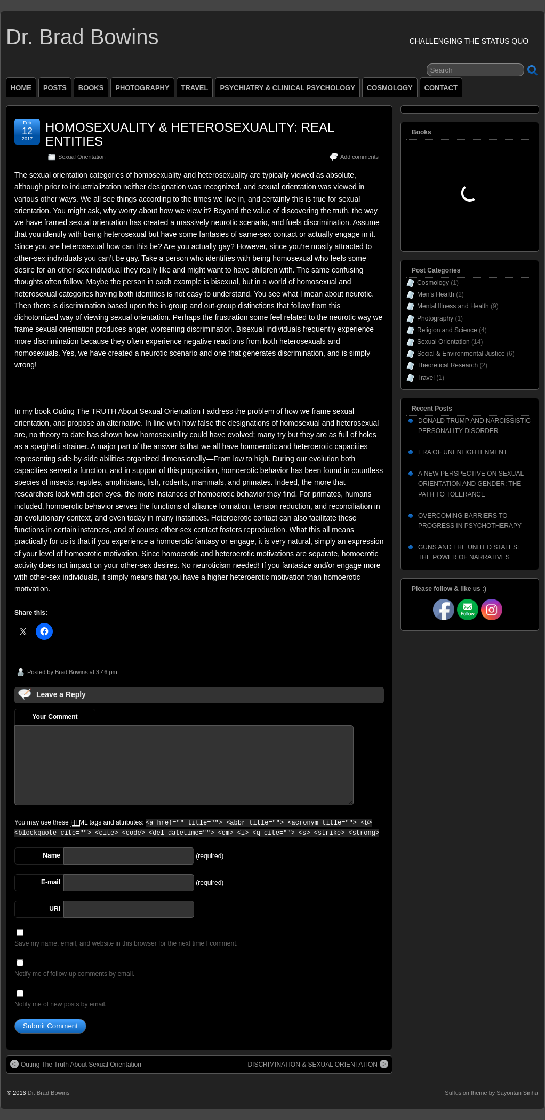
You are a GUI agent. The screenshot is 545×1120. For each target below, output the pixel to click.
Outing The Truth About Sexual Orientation (75, 1064)
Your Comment (54, 717)
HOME (21, 88)
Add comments (359, 157)
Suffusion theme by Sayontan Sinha (491, 1093)
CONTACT (441, 88)
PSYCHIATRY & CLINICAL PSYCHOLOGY (287, 88)
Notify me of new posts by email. (60, 1004)
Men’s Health (435, 294)
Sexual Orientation (82, 157)
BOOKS (91, 88)
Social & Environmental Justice (461, 353)
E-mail (50, 882)
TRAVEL (195, 88)
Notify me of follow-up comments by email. (74, 974)
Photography (435, 318)
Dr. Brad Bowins (82, 37)
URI (54, 909)
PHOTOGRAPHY (142, 88)
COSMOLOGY (390, 88)
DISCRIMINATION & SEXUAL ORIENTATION (317, 1064)
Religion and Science (447, 330)
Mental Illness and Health (453, 306)
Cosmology (433, 282)
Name (51, 855)
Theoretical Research (447, 365)
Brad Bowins (71, 672)
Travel (426, 377)
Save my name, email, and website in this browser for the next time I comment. (126, 943)
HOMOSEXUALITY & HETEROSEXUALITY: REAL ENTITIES (189, 134)
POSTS (55, 88)
